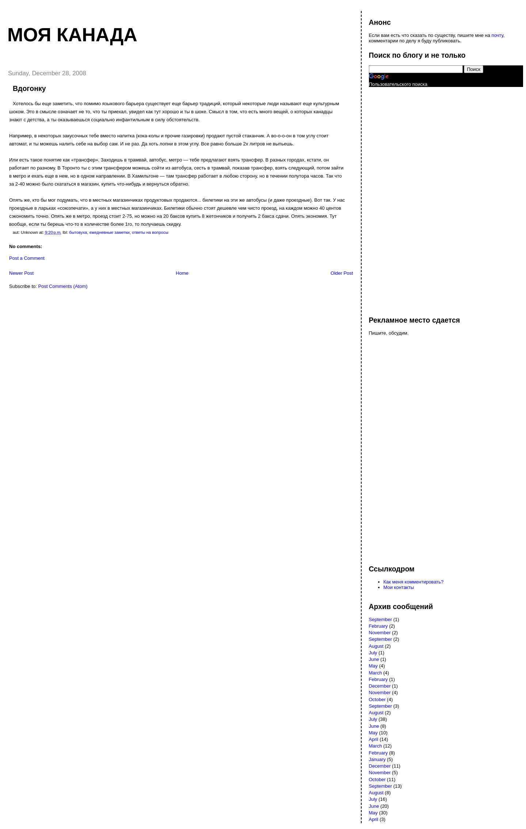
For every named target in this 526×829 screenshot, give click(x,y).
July (373, 652)
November (380, 632)
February (378, 626)
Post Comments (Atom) (63, 286)
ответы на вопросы (150, 232)
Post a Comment (27, 258)
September (380, 619)
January (377, 759)
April (373, 739)
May (373, 666)
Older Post (342, 273)
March (375, 673)
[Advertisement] (398, 198)
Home (182, 273)
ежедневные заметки (109, 232)
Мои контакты (399, 587)
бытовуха (78, 232)
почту (497, 35)
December (380, 686)
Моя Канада (72, 34)
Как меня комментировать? (414, 582)
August (376, 646)
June (374, 659)
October (377, 699)
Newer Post (21, 273)
